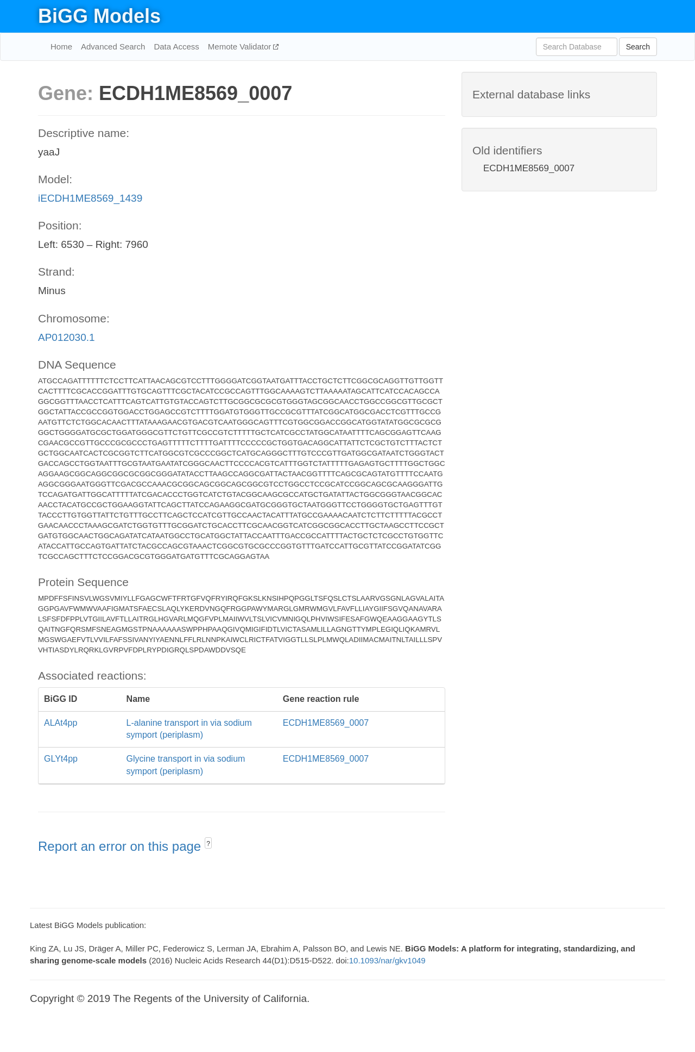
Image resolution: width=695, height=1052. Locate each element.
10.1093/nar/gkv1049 (387, 960)
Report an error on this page (121, 846)
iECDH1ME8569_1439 (90, 198)
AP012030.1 (66, 337)
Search (638, 46)
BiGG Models (99, 16)
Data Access (176, 46)
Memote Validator (241, 46)
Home (61, 46)
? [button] (208, 844)
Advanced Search (113, 46)
